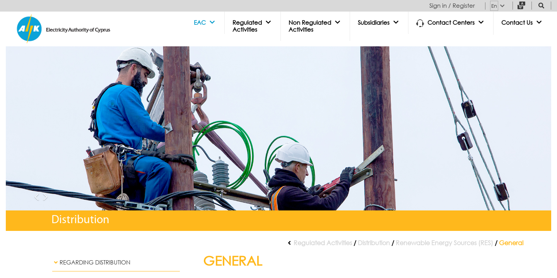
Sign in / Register (452, 6)
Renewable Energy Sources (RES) (444, 243)
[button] (205, 23)
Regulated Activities (323, 243)
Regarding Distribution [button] (91, 262)
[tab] (116, 262)
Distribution (374, 243)
